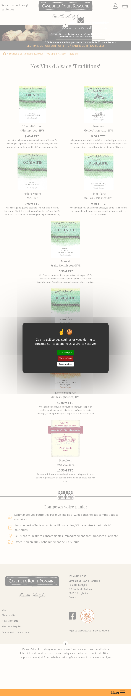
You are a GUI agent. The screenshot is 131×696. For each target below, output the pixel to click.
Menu (118, 692)
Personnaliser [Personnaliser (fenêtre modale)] (65, 364)
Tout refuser (65, 358)
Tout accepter (65, 352)
